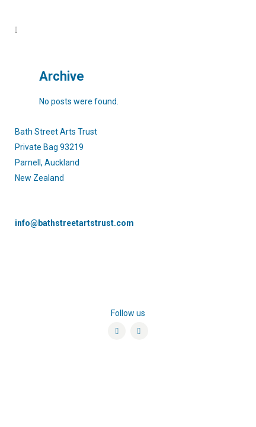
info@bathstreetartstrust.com (74, 223)
